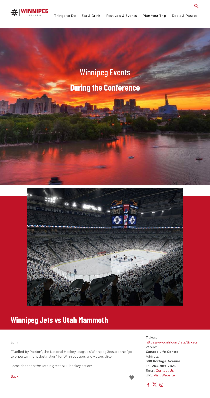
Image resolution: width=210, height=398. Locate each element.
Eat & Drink (90, 16)
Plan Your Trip (154, 16)
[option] (105, 249)
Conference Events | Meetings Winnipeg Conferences (29, 12)
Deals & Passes (185, 16)
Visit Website (164, 375)
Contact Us (165, 370)
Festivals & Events (121, 16)
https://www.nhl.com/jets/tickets (172, 342)
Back (14, 376)
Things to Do (65, 16)
